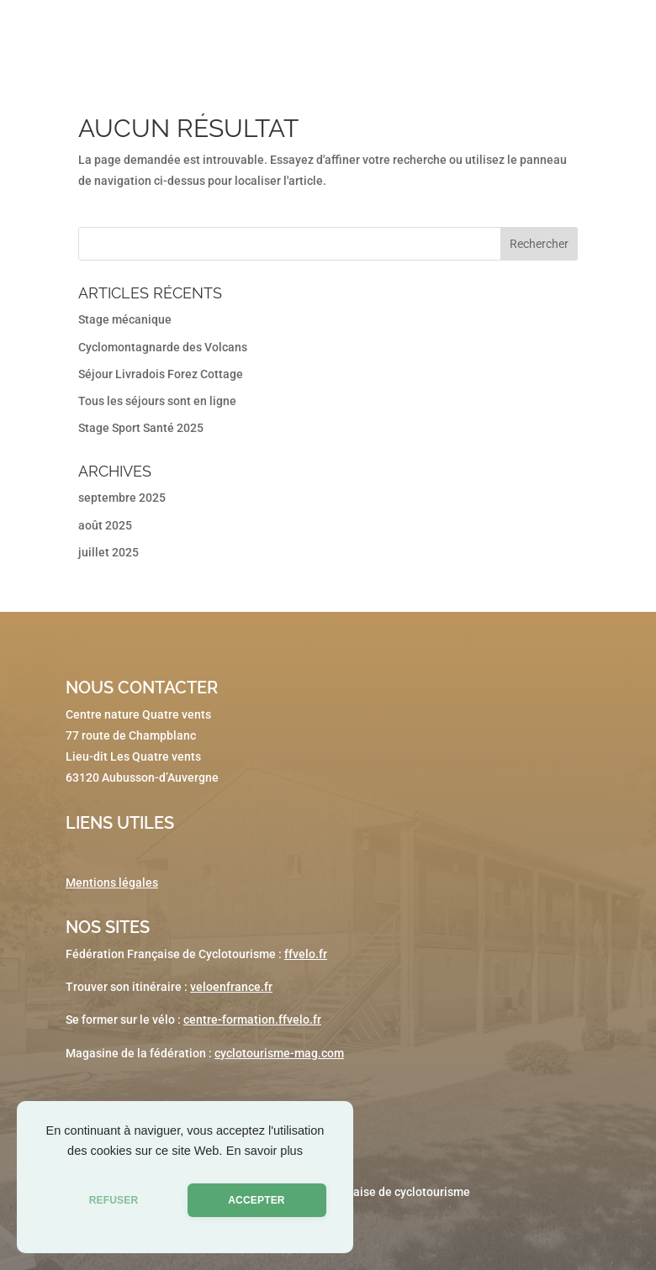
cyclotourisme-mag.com (279, 1053)
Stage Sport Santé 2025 (141, 428)
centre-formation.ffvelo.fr (252, 1019)
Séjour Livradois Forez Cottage (160, 374)
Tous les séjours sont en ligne (157, 401)
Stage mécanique (125, 319)
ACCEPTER (256, 1200)
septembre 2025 (122, 497)
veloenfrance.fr (231, 986)
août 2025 (105, 525)
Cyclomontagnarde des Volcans (162, 347)
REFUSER (114, 1200)
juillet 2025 (108, 552)
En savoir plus (264, 1150)
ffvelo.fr (305, 954)
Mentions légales (112, 882)
